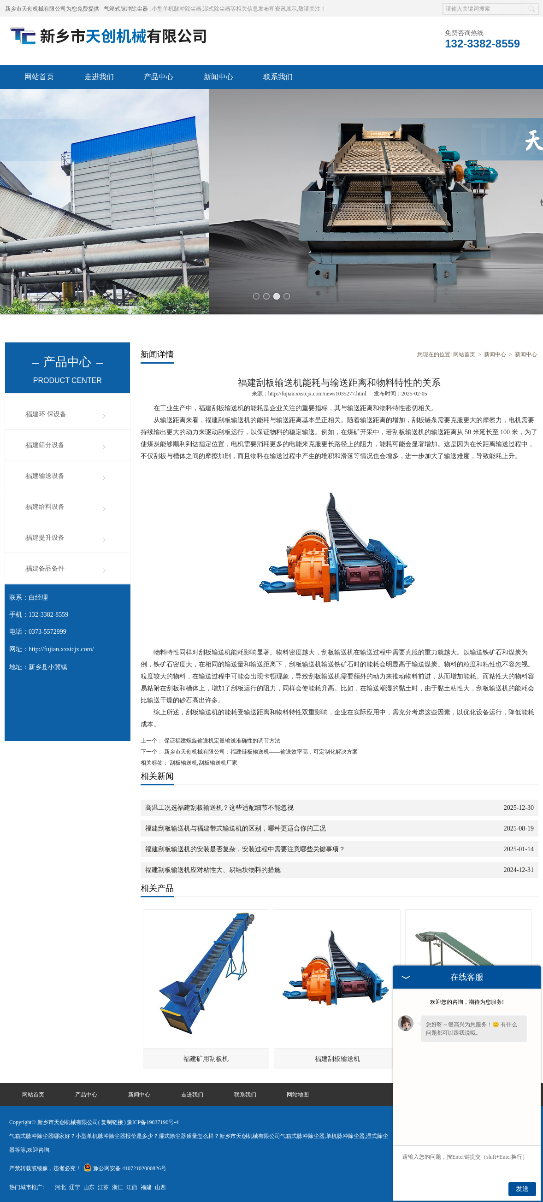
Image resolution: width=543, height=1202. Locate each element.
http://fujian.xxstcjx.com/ (61, 647)
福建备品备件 (45, 567)
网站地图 (298, 1093)
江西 (131, 1186)
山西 (160, 1186)
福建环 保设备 (46, 412)
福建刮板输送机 (337, 1057)
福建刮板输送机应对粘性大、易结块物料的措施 (213, 868)
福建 (146, 1186)
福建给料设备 (45, 505)
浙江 (117, 1186)
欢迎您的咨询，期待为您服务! (467, 1002)
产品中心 (158, 77)
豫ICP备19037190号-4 (153, 1121)
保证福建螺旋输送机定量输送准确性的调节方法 (221, 739)
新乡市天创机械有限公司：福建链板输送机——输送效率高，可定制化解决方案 (260, 750)
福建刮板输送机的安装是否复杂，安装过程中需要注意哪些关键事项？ (245, 847)
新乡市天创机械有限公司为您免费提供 (52, 9)
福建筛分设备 (45, 443)
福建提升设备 (45, 536)
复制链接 (112, 1121)
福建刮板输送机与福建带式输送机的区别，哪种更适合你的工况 (235, 827)
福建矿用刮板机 (206, 1057)
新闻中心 (218, 77)
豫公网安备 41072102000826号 (124, 1167)
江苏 (103, 1186)
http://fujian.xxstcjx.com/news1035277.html (317, 392)
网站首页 (39, 77)
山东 (88, 1186)
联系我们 (278, 77)
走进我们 (99, 77)
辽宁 (74, 1186)
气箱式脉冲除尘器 (126, 9)
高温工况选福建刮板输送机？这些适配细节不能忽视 (219, 806)
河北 (60, 1186)
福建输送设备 (45, 474)
